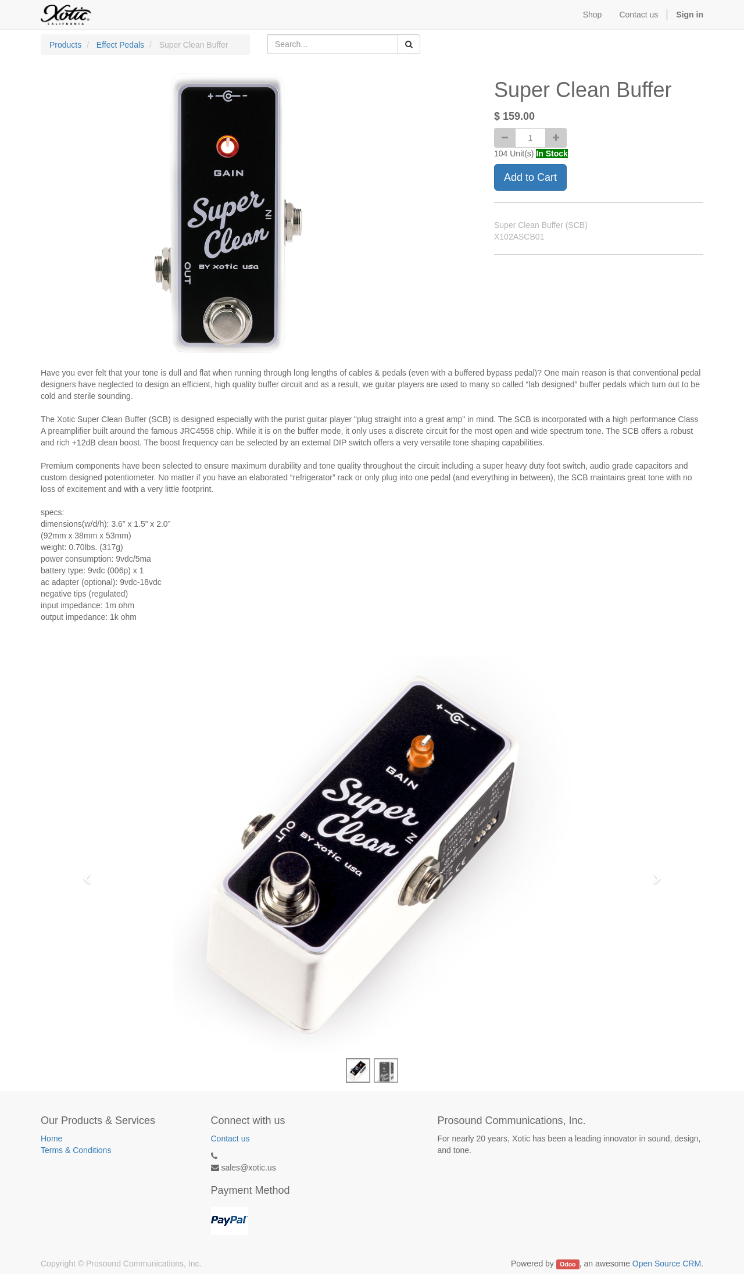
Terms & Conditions (76, 1150)
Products (65, 44)
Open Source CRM (666, 1263)
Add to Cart (530, 177)
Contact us (230, 1138)
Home (51, 1138)
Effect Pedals (120, 44)
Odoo (567, 1264)
